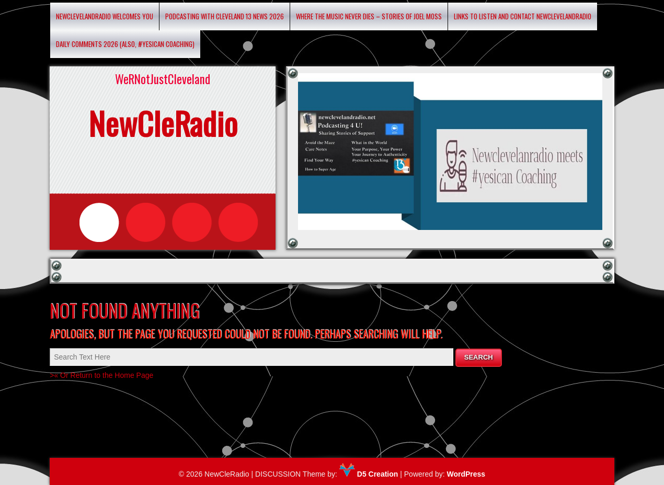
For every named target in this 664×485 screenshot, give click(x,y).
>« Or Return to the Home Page (101, 375)
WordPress (466, 474)
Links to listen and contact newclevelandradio (522, 16)
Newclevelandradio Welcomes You (104, 16)
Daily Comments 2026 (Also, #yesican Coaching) (125, 44)
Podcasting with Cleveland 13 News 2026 (224, 16)
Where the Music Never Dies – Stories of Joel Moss (369, 16)
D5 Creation (368, 474)
